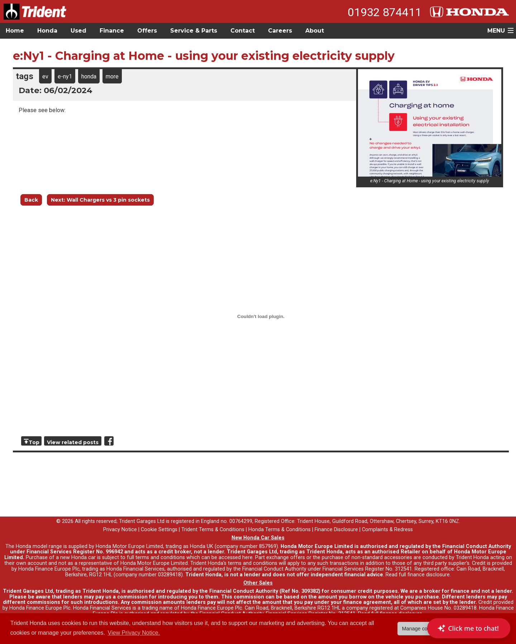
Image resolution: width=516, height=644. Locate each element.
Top (34, 442)
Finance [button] (112, 30)
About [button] (314, 30)
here (247, 557)
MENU (496, 30)
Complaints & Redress (387, 530)
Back (31, 200)
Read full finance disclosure (418, 575)
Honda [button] (47, 30)
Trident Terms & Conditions (212, 530)
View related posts (73, 442)
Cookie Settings (159, 530)
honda (88, 76)
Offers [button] (147, 30)
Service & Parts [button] (193, 30)
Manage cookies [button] (421, 628)
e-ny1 (65, 76)
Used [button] (78, 30)
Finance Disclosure (336, 530)
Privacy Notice (120, 530)
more (112, 76)
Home (15, 30)
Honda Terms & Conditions (279, 530)
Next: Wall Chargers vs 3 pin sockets (100, 200)
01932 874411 (384, 12)
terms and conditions (252, 563)
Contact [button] (242, 30)
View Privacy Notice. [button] (134, 633)
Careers (280, 30)
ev (45, 76)
